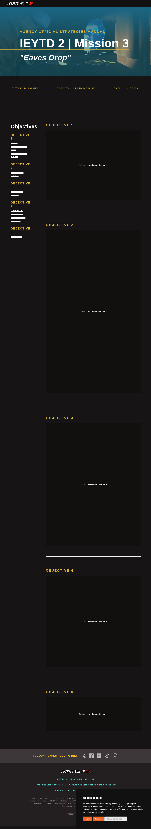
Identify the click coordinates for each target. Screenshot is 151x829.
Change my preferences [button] (115, 819)
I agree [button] (87, 819)
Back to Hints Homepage (76, 88)
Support (59, 791)
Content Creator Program (103, 785)
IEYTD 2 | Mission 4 (127, 88)
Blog (91, 779)
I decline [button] (98, 819)
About (73, 779)
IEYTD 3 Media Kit (43, 785)
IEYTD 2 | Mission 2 (25, 88)
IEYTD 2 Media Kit (62, 785)
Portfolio (62, 779)
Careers (83, 779)
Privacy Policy (74, 791)
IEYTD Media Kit (79, 785)
